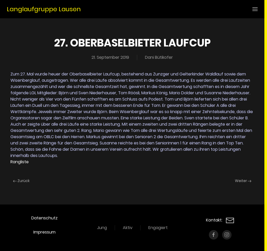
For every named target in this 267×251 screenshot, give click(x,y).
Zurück (21, 180)
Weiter (243, 180)
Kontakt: (220, 220)
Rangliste (19, 162)
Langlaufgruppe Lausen (44, 9)
